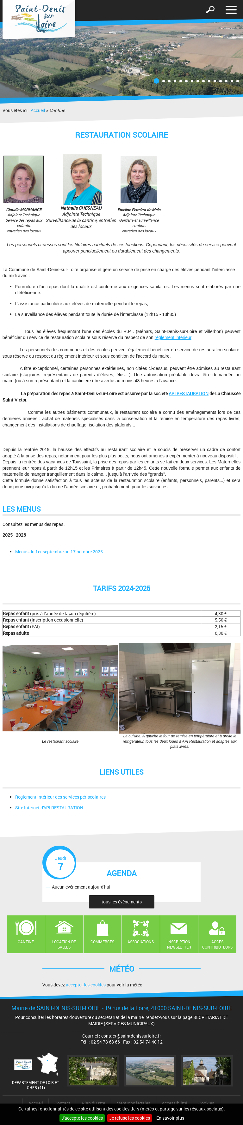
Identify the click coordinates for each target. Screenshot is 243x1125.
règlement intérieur (173, 337)
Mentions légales (133, 1103)
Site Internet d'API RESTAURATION (49, 808)
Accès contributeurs (217, 944)
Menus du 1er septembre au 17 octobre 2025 (59, 552)
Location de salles (64, 944)
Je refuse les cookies (129, 1118)
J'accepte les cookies (82, 1118)
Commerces (102, 941)
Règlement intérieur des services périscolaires (60, 797)
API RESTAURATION (189, 393)
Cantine (26, 941)
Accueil (38, 110)
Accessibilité (174, 1103)
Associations (141, 941)
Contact (62, 1103)
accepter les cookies (86, 985)
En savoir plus (170, 1118)
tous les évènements (122, 902)
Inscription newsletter (179, 944)
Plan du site (93, 1103)
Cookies (206, 1103)
